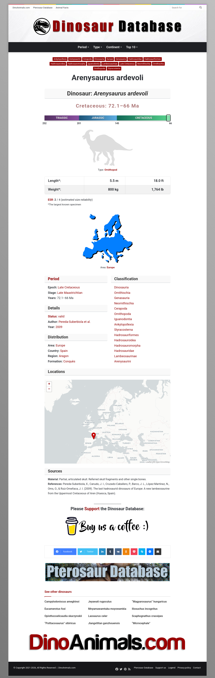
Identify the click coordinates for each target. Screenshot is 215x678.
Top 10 (130, 47)
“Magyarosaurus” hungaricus (149, 601)
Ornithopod (110, 169)
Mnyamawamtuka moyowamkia (107, 608)
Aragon (64, 356)
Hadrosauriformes (152, 59)
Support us (160, 667)
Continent (113, 47)
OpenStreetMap (162, 462)
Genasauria (121, 59)
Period (82, 47)
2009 (59, 327)
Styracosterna (114, 68)
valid (61, 316)
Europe (110, 59)
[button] (94, 436)
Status (52, 316)
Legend (171, 667)
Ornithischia (158, 64)
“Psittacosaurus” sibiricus (60, 623)
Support (92, 508)
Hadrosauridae (135, 59)
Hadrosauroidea (58, 64)
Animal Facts (62, 7)
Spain (64, 351)
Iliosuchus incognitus (145, 608)
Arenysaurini (74, 59)
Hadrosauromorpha (76, 64)
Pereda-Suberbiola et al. (75, 321)
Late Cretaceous (127, 64)
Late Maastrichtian (69, 292)
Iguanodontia (94, 64)
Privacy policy (184, 667)
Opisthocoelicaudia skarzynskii (63, 616)
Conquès (69, 361)
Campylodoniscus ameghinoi (62, 601)
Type (96, 47)
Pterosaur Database (43, 7)
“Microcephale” (141, 623)
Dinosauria (99, 59)
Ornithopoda (99, 68)
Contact (197, 667)
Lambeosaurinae (109, 64)
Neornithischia (143, 64)
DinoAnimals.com (21, 7)
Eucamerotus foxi (55, 608)
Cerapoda (87, 59)
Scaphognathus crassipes (147, 616)
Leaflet (149, 462)
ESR (50, 199)
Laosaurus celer (97, 616)
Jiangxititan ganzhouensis (104, 623)
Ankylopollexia (60, 59)
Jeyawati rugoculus (100, 601)
